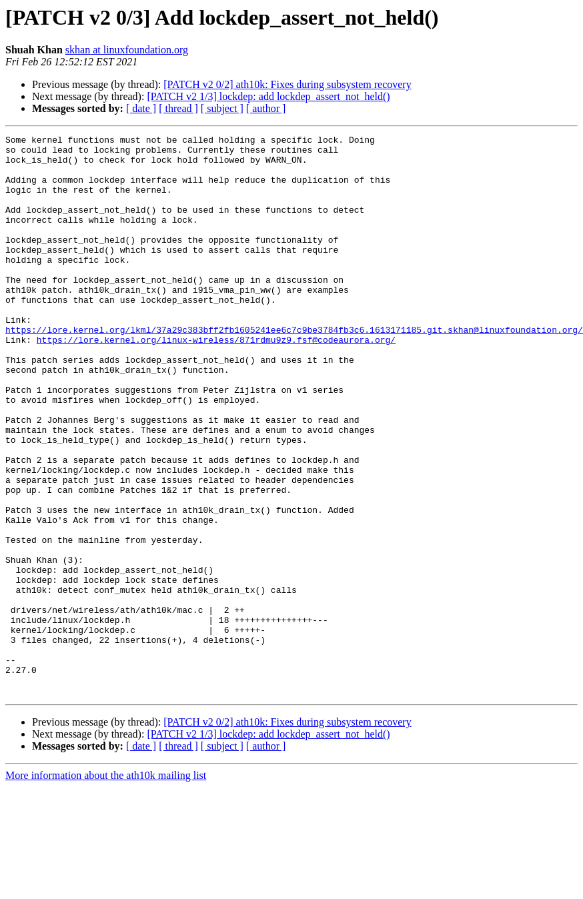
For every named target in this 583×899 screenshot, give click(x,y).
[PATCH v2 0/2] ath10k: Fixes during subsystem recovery (287, 84)
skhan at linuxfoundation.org (126, 49)
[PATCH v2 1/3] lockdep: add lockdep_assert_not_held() (268, 96)
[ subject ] (222, 108)
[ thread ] (178, 108)
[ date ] (141, 108)
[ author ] (266, 108)
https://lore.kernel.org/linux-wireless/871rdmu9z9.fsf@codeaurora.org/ (216, 381)
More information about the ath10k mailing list (105, 887)
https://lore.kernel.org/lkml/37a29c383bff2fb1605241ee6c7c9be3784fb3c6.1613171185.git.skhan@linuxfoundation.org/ (294, 369)
